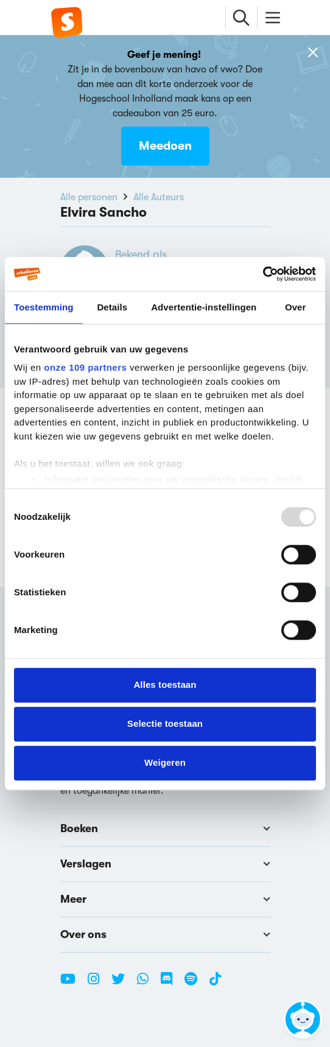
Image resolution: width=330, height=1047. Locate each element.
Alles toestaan (164, 684)
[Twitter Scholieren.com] (122, 983)
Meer (165, 899)
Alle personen (89, 197)
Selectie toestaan (165, 723)
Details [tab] (112, 307)
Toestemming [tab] (44, 307)
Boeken (165, 828)
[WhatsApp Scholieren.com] (147, 983)
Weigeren (165, 762)
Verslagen (165, 864)
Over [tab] (295, 307)
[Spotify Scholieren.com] (195, 983)
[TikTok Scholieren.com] (215, 983)
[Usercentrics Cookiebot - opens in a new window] (262, 274)
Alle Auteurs (158, 197)
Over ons (165, 934)
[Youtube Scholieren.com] (72, 983)
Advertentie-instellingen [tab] (203, 307)
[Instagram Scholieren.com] (98, 983)
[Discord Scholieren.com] (171, 983)
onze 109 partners (85, 367)
